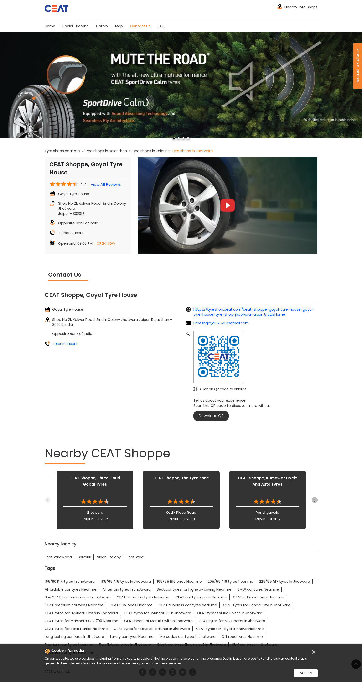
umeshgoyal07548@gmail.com (221, 323)
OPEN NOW (106, 243)
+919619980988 (71, 233)
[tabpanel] (181, 85)
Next (315, 500)
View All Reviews (106, 184)
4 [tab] (188, 138)
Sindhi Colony (109, 557)
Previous (47, 500)
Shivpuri (84, 557)
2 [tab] (178, 138)
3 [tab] (183, 138)
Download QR (211, 415)
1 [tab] (174, 138)
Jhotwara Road (58, 557)
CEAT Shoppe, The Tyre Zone (181, 478)
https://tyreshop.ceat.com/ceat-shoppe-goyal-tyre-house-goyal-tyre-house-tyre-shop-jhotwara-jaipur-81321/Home (253, 312)
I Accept (305, 673)
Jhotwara (135, 557)
